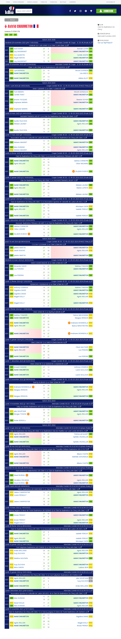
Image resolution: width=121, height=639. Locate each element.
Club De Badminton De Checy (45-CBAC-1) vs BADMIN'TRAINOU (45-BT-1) (48, 180)
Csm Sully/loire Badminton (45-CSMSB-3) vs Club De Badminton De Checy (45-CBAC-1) (49, 547)
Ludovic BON (83, 567)
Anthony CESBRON (21, 287)
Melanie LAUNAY (20, 124)
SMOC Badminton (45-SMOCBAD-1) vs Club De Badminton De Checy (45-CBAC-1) (49, 489)
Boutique (63, 2)
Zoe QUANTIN (19, 55)
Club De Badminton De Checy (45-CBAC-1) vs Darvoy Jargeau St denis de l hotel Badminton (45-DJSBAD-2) (49, 612)
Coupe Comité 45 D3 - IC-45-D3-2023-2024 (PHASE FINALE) (70, 241)
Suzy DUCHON (19, 553)
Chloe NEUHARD (82, 163)
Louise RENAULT (20, 495)
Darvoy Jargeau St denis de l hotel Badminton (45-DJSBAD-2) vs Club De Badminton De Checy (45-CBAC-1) (49, 510)
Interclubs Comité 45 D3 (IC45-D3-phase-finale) (74, 428)
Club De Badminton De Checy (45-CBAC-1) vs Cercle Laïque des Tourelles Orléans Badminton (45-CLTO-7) (49, 449)
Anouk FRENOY (19, 515)
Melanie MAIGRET (20, 142)
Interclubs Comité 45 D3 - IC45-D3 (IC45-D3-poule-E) (72, 404)
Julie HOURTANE (20, 411)
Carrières (72, 2)
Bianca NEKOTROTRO (80, 326)
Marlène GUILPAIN (21, 558)
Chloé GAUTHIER (82, 347)
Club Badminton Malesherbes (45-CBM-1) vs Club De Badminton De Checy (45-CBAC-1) (49, 471)
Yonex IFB (44, 2)
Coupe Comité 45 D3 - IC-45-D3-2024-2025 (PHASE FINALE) (70, 86)
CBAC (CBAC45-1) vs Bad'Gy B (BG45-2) (48, 312)
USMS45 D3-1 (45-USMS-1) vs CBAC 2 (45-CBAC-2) (49, 45)
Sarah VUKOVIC (19, 250)
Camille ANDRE (82, 55)
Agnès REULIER (82, 124)
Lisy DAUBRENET (20, 51)
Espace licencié (32, 2)
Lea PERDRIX (19, 269)
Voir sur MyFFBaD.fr (105, 43)
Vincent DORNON (81, 70)
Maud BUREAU (19, 475)
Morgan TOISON (20, 414)
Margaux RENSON (81, 318)
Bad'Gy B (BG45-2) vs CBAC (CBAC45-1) (48, 382)
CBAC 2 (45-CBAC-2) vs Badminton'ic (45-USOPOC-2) (48, 67)
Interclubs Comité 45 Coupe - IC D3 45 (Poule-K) (74, 42)
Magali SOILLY (19, 296)
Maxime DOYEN (82, 99)
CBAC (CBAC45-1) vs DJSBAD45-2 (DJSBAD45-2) (49, 364)
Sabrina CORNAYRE (81, 161)
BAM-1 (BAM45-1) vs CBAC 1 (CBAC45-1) (49, 89)
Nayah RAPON (19, 58)
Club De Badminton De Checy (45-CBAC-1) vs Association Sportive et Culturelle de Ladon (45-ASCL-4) (49, 529)
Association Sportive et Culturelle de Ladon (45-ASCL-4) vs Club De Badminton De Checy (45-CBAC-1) (49, 593)
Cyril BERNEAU (19, 70)
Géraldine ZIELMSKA (21, 480)
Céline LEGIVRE (19, 229)
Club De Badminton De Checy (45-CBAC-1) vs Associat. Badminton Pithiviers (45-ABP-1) (49, 156)
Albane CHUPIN (82, 454)
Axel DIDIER (18, 49)
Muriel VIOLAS (19, 603)
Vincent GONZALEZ (81, 92)
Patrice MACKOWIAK (80, 315)
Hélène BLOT (83, 78)
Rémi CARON (19, 567)
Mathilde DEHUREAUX (80, 457)
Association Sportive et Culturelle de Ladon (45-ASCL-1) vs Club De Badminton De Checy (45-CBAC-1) (49, 138)
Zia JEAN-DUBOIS (81, 171)
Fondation (53, 2)
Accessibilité (110, 2)
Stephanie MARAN (20, 102)
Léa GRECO (84, 73)
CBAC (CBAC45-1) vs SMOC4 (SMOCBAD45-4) (49, 342)
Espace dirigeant (18, 2)
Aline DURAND (19, 147)
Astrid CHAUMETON (81, 51)
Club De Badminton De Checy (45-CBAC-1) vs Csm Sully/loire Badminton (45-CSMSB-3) (49, 575)
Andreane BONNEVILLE (79, 323)
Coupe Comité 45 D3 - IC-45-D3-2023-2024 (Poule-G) (72, 260)
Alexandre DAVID (20, 266)
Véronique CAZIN (82, 206)
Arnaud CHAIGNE (20, 367)
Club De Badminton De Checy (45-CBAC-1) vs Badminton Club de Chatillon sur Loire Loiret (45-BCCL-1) (49, 431)
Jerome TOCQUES (20, 99)
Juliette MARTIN (20, 248)
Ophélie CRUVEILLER (80, 437)
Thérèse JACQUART (81, 434)
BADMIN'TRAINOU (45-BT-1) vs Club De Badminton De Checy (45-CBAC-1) (48, 116)
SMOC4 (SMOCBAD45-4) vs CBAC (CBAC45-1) (49, 263)
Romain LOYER (82, 49)
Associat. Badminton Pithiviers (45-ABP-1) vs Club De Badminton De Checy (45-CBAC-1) (49, 223)
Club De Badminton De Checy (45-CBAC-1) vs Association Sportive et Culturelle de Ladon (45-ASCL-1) (49, 202)
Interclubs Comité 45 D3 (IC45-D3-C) (78, 507)
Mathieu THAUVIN (81, 266)
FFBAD (8, 2)
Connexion (106, 11)
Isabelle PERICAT (82, 209)
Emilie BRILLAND (20, 550)
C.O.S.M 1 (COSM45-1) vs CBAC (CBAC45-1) (49, 244)
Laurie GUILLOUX (82, 370)
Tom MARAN (19, 92)
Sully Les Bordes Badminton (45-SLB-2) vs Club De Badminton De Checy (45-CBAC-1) (49, 407)
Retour (12, 20)
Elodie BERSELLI (20, 420)
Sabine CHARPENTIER (22, 492)
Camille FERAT (19, 95)
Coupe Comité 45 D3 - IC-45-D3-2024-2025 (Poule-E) (72, 113)
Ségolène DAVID (20, 290)
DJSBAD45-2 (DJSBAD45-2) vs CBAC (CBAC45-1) (49, 284)
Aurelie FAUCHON (20, 121)
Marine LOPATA (82, 188)
